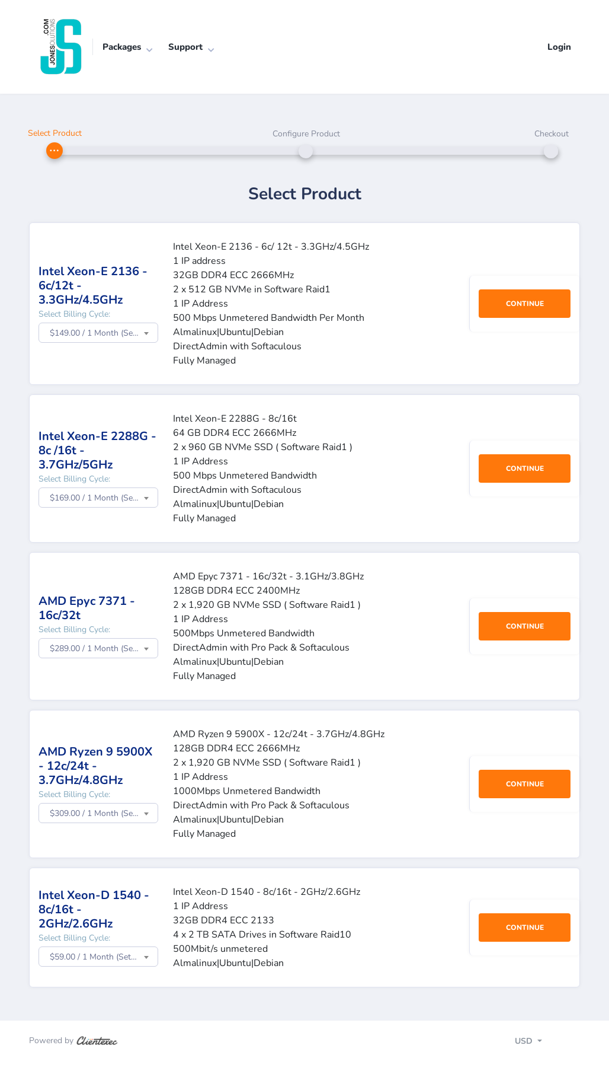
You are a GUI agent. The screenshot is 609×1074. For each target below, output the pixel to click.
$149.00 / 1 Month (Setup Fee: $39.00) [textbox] (104, 333)
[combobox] (98, 333)
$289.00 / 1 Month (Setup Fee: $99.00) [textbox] (104, 648)
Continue (525, 303)
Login (559, 47)
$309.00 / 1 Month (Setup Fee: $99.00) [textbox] (104, 813)
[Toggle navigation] (539, 1043)
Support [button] (185, 47)
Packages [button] (121, 47)
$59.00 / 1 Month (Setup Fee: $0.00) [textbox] (104, 957)
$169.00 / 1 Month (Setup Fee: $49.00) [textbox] (104, 497)
